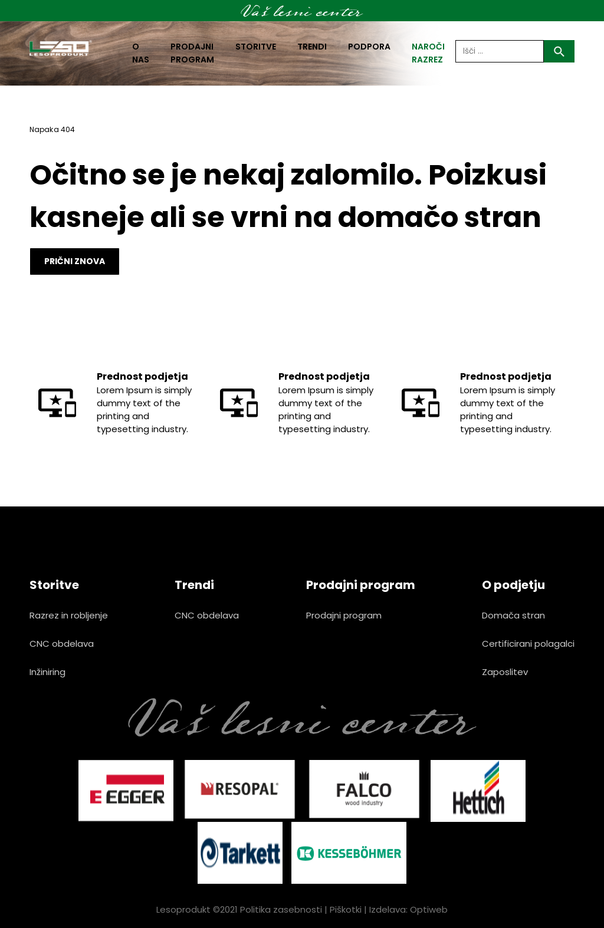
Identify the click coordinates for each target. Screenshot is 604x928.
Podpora (369, 46)
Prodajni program (192, 53)
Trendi (312, 46)
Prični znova (74, 261)
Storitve (255, 46)
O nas (140, 53)
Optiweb (429, 909)
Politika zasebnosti (281, 909)
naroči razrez (428, 53)
